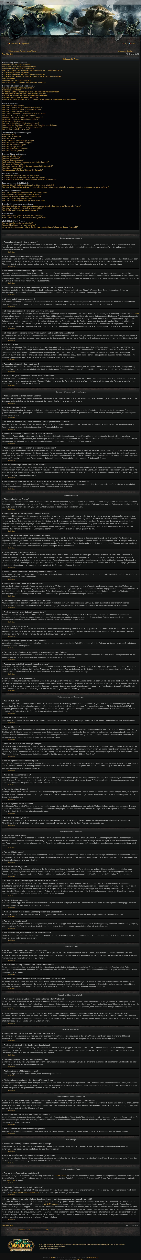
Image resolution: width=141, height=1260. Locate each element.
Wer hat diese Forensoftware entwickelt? (17, 223)
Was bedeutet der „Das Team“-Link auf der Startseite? (22, 170)
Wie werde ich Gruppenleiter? (13, 164)
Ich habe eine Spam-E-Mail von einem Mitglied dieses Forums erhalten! (29, 180)
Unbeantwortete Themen (17, 51)
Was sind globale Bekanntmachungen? (17, 143)
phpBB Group (60, 1175)
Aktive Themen (32, 51)
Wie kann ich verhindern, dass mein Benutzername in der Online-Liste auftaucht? (32, 70)
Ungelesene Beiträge (125, 51)
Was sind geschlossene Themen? (14, 149)
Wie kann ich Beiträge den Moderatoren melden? (20, 123)
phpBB (53, 1257)
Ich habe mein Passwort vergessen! (15, 72)
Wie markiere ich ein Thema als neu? (16, 129)
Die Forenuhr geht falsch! (11, 90)
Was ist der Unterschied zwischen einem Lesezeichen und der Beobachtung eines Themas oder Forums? (41, 206)
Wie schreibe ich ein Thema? (13, 105)
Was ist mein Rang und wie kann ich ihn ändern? (20, 98)
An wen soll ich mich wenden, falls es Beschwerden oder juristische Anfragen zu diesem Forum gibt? (40, 227)
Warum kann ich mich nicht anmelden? (16, 65)
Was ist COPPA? (8, 78)
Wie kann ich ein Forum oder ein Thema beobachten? (22, 208)
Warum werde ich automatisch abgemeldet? (18, 68)
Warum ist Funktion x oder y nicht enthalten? (19, 225)
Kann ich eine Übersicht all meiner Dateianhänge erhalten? (24, 218)
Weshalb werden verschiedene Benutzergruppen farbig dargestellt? (27, 166)
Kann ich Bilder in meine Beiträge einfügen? (18, 141)
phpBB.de (11, 1181)
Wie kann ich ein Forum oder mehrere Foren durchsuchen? (24, 193)
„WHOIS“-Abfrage (50, 1204)
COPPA (136, 313)
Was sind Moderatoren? (11, 158)
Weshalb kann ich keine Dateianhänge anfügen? (20, 119)
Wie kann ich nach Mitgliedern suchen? (17, 199)
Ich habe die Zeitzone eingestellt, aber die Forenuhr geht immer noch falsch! (30, 92)
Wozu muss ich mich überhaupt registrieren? (19, 66)
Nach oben (11, 252)
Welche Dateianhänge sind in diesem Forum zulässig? (22, 216)
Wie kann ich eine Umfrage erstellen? (16, 111)
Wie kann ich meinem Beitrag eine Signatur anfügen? (22, 109)
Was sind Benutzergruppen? (13, 160)
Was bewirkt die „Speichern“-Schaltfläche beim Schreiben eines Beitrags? (30, 125)
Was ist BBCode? (9, 135)
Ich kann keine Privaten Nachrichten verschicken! (20, 176)
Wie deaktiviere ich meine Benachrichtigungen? (20, 210)
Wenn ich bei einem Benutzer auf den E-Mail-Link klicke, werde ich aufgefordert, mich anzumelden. (39, 100)
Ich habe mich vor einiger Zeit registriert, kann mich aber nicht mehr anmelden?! (32, 76)
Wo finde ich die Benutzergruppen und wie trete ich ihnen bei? (25, 162)
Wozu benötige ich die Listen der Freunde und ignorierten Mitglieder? (28, 185)
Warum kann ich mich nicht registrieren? (17, 80)
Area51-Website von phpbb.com (25, 1192)
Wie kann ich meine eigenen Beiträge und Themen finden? (24, 200)
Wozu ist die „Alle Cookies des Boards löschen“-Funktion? (24, 82)
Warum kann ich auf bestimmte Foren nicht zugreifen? (22, 117)
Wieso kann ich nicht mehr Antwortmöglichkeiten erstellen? (24, 113)
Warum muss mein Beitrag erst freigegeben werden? (22, 127)
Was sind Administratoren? (12, 156)
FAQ (124, 44)
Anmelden (12, 44)
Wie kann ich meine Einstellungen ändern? (18, 88)
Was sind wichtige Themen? (12, 147)
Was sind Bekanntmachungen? (14, 145)
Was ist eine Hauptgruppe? (12, 168)
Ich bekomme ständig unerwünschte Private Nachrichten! (23, 178)
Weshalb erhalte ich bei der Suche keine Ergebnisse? (22, 195)
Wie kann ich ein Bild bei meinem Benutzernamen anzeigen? (25, 96)
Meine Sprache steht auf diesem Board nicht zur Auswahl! (24, 94)
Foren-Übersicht (7, 54)
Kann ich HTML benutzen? (12, 137)
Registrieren (24, 44)
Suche (132, 44)
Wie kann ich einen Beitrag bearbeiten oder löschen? (22, 107)
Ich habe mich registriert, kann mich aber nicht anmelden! (23, 74)
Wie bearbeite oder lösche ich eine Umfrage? (19, 115)
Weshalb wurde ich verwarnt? (13, 121)
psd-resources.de (92, 1257)
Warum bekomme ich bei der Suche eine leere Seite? (22, 197)
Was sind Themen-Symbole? (13, 151)
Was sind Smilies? (9, 139)
